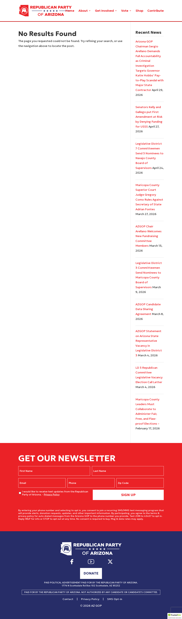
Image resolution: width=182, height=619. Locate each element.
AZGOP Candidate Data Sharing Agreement (148, 309)
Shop (139, 11)
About (83, 11)
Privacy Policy (52, 494)
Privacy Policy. (152, 518)
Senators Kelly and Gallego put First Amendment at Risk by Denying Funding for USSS (148, 116)
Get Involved (104, 11)
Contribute (155, 11)
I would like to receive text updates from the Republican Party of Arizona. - (55, 493)
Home (69, 11)
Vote (124, 11)
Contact (68, 599)
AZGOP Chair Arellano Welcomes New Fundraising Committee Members (148, 236)
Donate (91, 573)
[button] (174, 616)
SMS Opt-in (114, 599)
